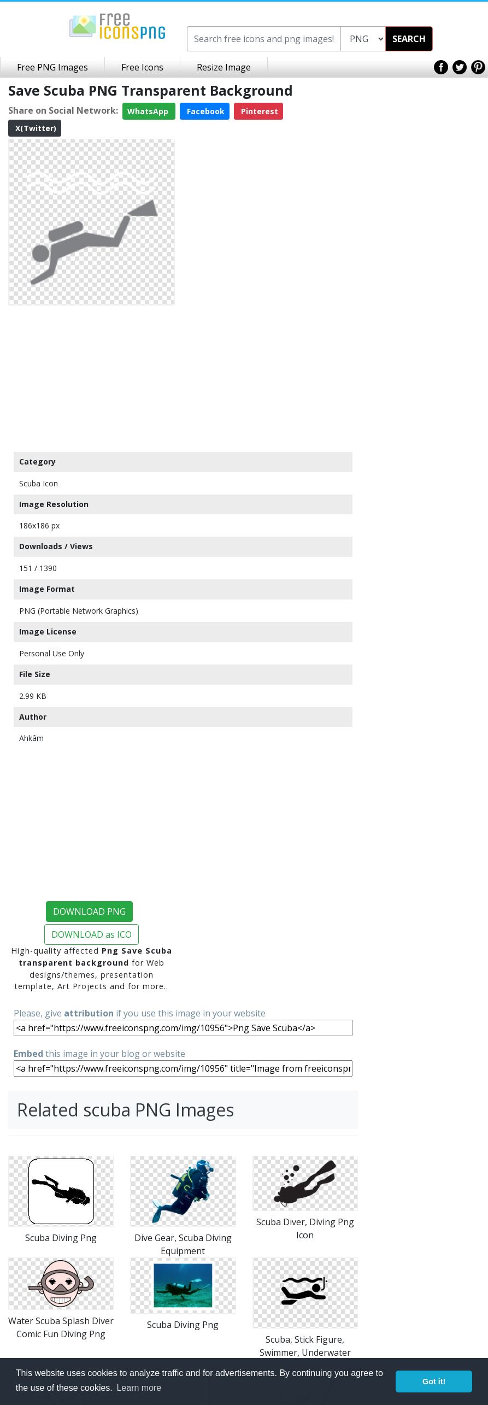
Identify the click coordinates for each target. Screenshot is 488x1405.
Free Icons (142, 67)
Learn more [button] (138, 1387)
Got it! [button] (433, 1381)
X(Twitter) (34, 128)
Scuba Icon (38, 483)
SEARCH (409, 39)
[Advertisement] (91, 378)
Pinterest (258, 111)
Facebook (205, 111)
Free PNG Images (52, 67)
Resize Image (224, 67)
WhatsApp (148, 111)
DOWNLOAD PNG (89, 912)
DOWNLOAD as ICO (91, 934)
